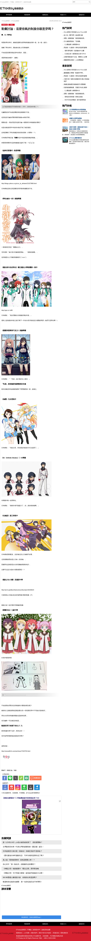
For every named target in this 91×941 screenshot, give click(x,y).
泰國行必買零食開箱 (75, 118)
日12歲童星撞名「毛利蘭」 (72, 41)
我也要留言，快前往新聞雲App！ (31, 917)
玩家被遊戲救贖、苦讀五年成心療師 (75, 87)
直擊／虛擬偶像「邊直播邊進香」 (75, 38)
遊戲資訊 (45, 15)
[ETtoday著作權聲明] (32, 793)
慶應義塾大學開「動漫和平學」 (74, 73)
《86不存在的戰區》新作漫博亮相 (75, 100)
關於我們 (34, 933)
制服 (11, 24)
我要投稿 (19, 933)
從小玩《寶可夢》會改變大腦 (73, 35)
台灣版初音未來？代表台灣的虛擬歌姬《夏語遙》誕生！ (23, 847)
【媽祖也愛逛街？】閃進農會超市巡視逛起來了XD (20, 798)
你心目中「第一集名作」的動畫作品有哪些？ (19, 864)
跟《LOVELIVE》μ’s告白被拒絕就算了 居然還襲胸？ (22, 842)
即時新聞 (9, 15)
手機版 (12, 1)
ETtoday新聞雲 (4, 1)
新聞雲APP (18, 1)
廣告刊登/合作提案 (45, 933)
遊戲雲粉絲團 (27, 1)
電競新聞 (27, 15)
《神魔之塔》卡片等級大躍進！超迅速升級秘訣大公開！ (23, 873)
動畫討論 (4, 24)
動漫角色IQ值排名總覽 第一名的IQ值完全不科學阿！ (22, 882)
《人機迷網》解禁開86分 (72, 44)
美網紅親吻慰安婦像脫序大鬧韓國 (75, 84)
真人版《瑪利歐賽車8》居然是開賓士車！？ (19, 860)
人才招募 (26, 933)
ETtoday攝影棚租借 (75, 138)
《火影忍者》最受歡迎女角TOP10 (75, 54)
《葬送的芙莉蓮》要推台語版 (73, 97)
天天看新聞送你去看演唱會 (77, 109)
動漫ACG (63, 15)
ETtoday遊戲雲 (12, 8)
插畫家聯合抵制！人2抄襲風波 (73, 60)
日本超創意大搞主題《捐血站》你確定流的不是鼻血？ (22, 851)
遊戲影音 (82, 15)
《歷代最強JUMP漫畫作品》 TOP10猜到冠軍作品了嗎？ (23, 855)
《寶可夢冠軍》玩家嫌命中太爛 (74, 50)
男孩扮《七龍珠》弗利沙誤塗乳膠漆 (75, 47)
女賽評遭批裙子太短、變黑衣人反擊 (75, 57)
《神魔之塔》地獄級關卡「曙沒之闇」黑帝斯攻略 (21, 869)
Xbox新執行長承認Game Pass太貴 (75, 32)
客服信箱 (56, 933)
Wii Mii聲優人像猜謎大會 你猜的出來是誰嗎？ (20, 877)
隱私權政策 (64, 933)
